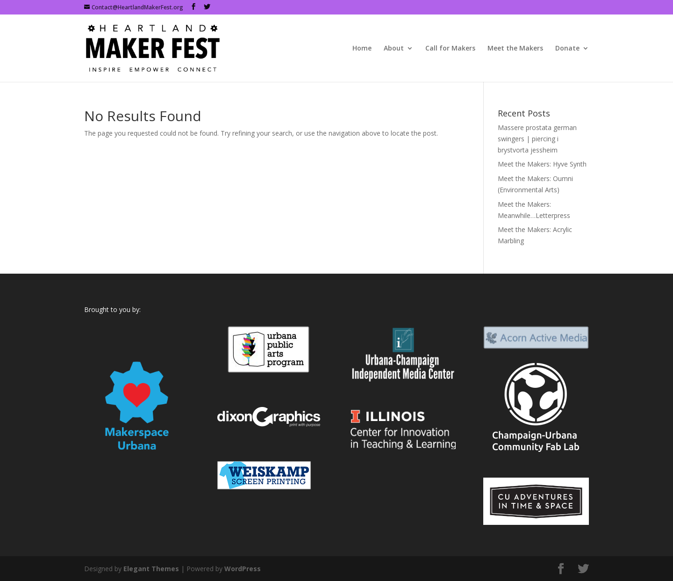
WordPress (242, 568)
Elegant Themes (151, 568)
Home (362, 48)
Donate (567, 48)
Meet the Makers (515, 48)
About (394, 48)
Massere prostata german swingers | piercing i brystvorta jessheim (537, 138)
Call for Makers (450, 48)
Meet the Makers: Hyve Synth (542, 164)
